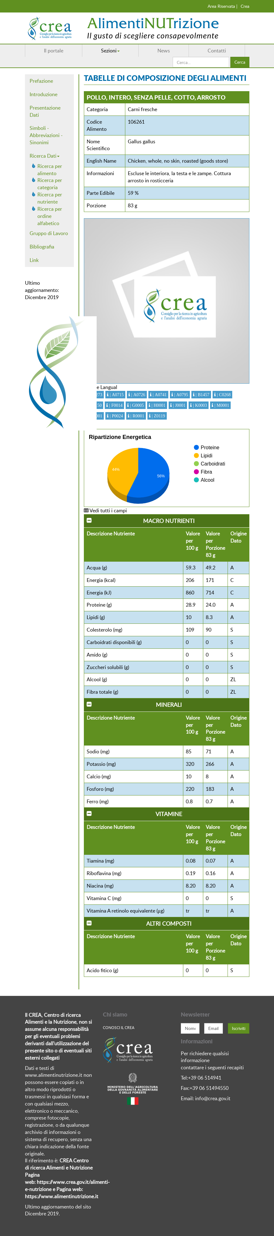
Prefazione (41, 80)
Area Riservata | (223, 6)
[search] (201, 62)
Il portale (53, 50)
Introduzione (43, 94)
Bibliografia (42, 246)
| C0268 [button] (223, 394)
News (163, 50)
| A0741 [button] (159, 394)
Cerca (239, 62)
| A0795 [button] (180, 394)
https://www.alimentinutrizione (59, 1196)
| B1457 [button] (202, 394)
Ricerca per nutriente (49, 198)
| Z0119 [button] (158, 416)
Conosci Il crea (118, 1027)
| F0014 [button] (115, 405)
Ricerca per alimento (49, 170)
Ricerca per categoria (49, 184)
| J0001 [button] (178, 405)
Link (34, 260)
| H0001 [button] (158, 405)
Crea (245, 6)
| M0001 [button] (221, 405)
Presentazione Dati (45, 111)
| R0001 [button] (136, 416)
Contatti (217, 50)
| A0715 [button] (116, 394)
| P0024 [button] (115, 416)
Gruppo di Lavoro (49, 233)
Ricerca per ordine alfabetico (49, 216)
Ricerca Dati (45, 155)
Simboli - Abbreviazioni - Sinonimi (46, 135)
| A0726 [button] (137, 394)
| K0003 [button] (199, 405)
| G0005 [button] (136, 405)
